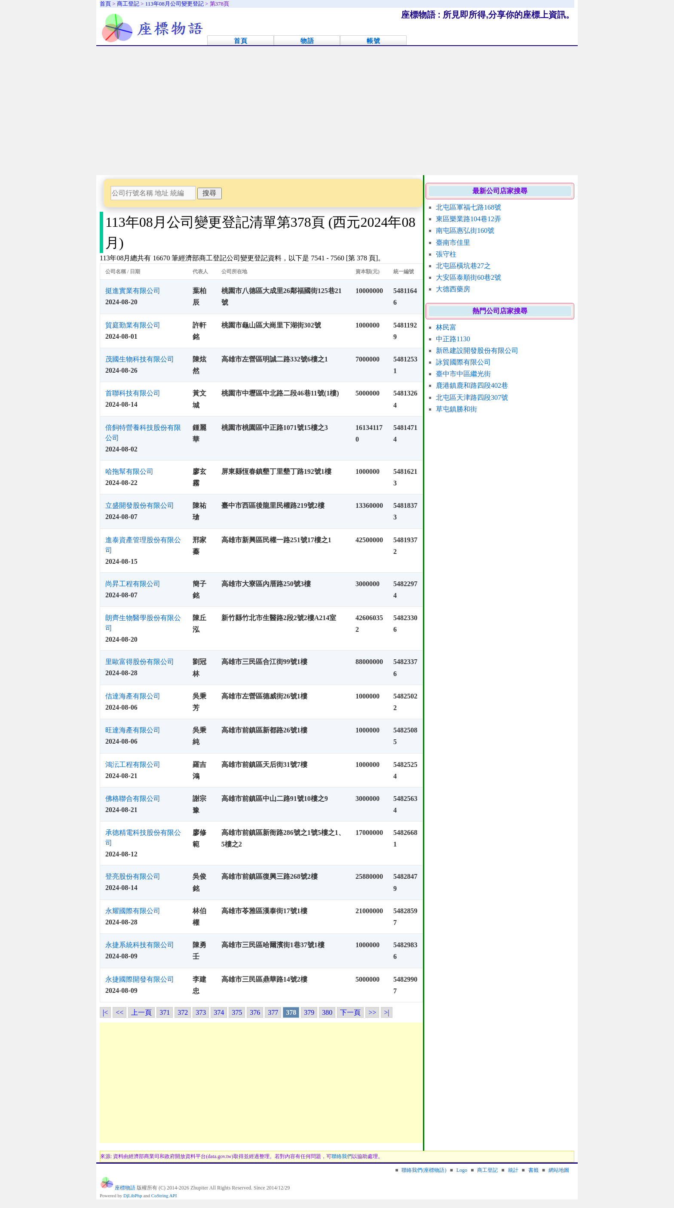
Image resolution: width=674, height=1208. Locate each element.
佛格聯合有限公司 (132, 798)
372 (183, 1012)
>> (372, 1012)
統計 (513, 1170)
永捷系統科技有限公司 (139, 944)
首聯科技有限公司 (132, 393)
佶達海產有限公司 (132, 696)
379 (309, 1012)
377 (273, 1012)
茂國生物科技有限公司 (139, 359)
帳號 (373, 40)
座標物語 (125, 1188)
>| (386, 1012)
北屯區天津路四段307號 (472, 397)
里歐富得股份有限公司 (139, 661)
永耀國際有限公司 (132, 910)
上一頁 (141, 1012)
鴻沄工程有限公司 (132, 764)
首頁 (241, 40)
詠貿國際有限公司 (463, 362)
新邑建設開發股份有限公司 (477, 350)
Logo (461, 1170)
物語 (307, 40)
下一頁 (350, 1012)
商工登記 (487, 1170)
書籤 (533, 1170)
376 (255, 1012)
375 (237, 1012)
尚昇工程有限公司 (132, 583)
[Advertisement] (337, 110)
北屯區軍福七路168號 (468, 207)
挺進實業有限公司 (132, 290)
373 (201, 1012)
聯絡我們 (341, 1156)
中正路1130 (453, 339)
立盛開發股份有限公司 (139, 505)
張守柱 (446, 254)
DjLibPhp (132, 1195)
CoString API (164, 1195)
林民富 (446, 327)
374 (219, 1012)
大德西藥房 (453, 289)
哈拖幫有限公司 (129, 471)
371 (164, 1012)
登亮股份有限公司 (132, 876)
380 (327, 1012)
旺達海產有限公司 (132, 730)
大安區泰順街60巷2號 (468, 277)
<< (119, 1012)
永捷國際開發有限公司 (139, 979)
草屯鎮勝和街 (456, 409)
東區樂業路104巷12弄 (468, 218)
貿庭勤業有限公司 (132, 325)
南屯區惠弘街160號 (465, 230)
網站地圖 (558, 1170)
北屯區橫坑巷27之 (463, 265)
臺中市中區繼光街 (463, 373)
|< (105, 1012)
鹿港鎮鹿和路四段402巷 (472, 385)
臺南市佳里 (453, 242)
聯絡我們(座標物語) (423, 1170)
